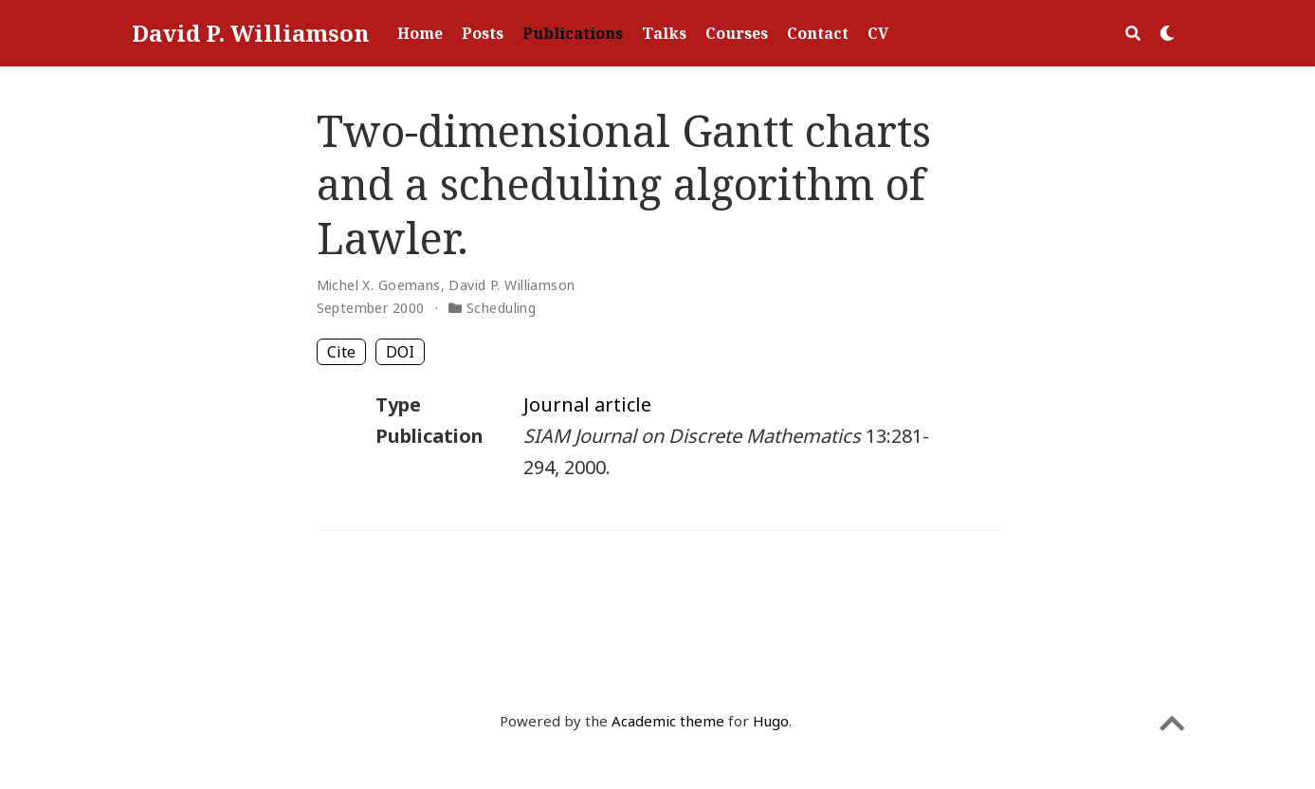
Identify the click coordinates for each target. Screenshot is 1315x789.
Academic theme (668, 720)
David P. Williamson (250, 32)
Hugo (771, 720)
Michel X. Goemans (379, 285)
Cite (341, 351)
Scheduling (501, 308)
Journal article (587, 404)
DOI (400, 351)
